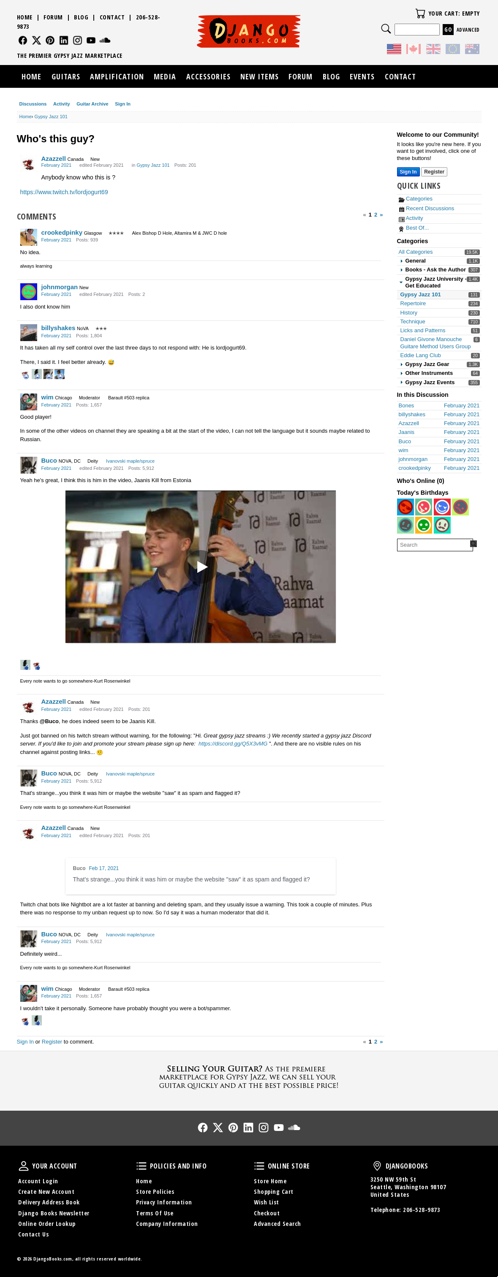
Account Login (38, 1181)
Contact (112, 17)
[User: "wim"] (28, 401)
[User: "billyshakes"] (28, 332)
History (408, 312)
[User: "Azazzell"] (28, 163)
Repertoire (413, 303)
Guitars (66, 76)
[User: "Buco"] (28, 465)
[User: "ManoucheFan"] (442, 507)
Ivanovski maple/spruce (130, 461)
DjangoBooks (377, 1166)
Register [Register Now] (434, 172)
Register (52, 1041)
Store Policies (155, 1192)
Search (386, 28)
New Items (259, 76)
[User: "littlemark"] (423, 525)
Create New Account (46, 1192)
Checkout (267, 1213)
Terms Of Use (154, 1213)
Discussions (33, 103)
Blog (81, 17)
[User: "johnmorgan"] (28, 291)
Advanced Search (277, 1224)
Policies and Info (141, 1166)
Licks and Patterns (423, 330)
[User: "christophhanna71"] (405, 507)
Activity (61, 103)
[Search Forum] (473, 543)
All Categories (416, 252)
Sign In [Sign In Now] (408, 172)
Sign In (123, 103)
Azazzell (53, 158)
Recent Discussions (426, 208)
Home (25, 17)
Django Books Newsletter (54, 1213)
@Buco (49, 721)
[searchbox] (435, 545)
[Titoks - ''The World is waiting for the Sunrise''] (200, 567)
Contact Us (33, 1234)
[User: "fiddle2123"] (405, 525)
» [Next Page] (381, 214)
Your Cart (420, 13)
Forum (53, 17)
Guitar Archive (92, 103)
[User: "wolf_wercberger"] (460, 507)
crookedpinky (62, 232)
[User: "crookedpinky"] (28, 237)
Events (362, 76)
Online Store (259, 1166)
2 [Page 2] (375, 214)
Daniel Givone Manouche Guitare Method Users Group (435, 342)
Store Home (270, 1181)
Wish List (266, 1202)
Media (165, 76)
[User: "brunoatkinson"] (423, 507)
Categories (416, 198)
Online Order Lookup (47, 1224)
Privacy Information (164, 1202)
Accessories (208, 76)
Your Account (23, 1166)
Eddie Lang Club (420, 355)
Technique (412, 321)
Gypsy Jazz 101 (420, 294)
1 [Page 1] (370, 214)
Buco (49, 460)
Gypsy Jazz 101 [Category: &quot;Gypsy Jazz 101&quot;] (152, 165)
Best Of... (414, 228)
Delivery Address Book (49, 1202)
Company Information (167, 1224)
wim (47, 397)
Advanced (468, 30)
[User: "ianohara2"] (442, 525)
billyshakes (58, 327)
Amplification (117, 76)
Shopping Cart (274, 1192)
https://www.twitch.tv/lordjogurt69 (64, 192)
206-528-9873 (421, 1210)
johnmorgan (59, 286)
